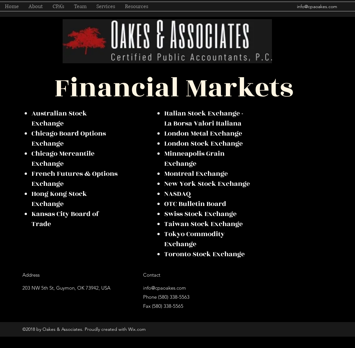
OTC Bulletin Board (195, 204)
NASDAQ (177, 194)
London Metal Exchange (203, 133)
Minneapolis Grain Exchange (194, 159)
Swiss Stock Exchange (200, 214)
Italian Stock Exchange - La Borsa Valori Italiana (203, 118)
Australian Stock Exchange (59, 118)
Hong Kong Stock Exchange (59, 199)
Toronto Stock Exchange (204, 254)
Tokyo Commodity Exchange (194, 239)
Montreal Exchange (196, 174)
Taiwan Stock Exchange (203, 224)
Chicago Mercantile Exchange (62, 159)
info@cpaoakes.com (317, 6)
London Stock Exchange (203, 143)
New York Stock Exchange (207, 184)
